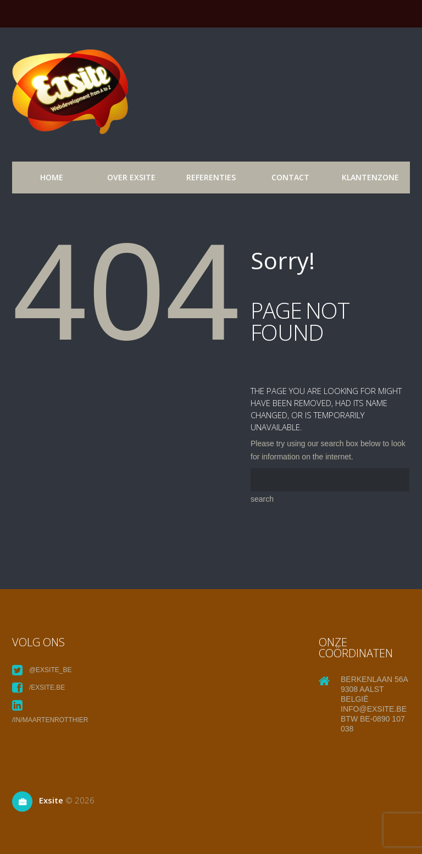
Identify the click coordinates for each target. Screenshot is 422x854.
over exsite (131, 177)
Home (51, 177)
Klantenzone (370, 177)
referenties (211, 177)
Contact (290, 177)
